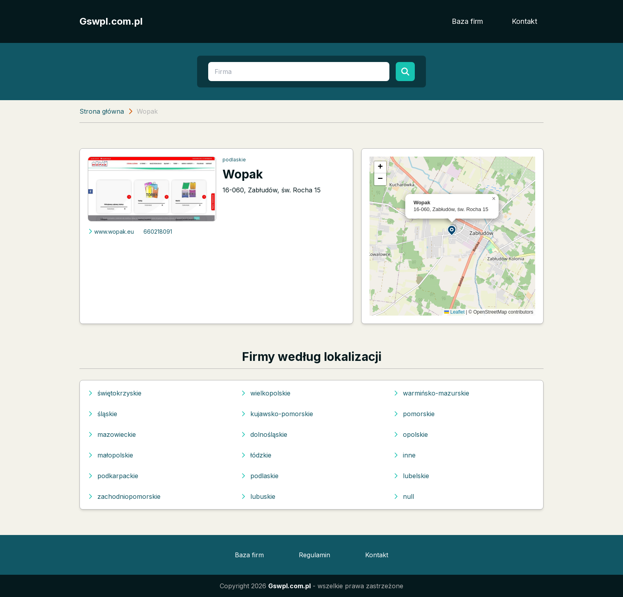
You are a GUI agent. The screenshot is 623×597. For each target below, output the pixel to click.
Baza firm (467, 21)
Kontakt (524, 21)
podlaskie (234, 160)
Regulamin (314, 555)
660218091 (157, 231)
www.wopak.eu (111, 231)
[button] (452, 230)
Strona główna (101, 111)
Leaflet (454, 312)
